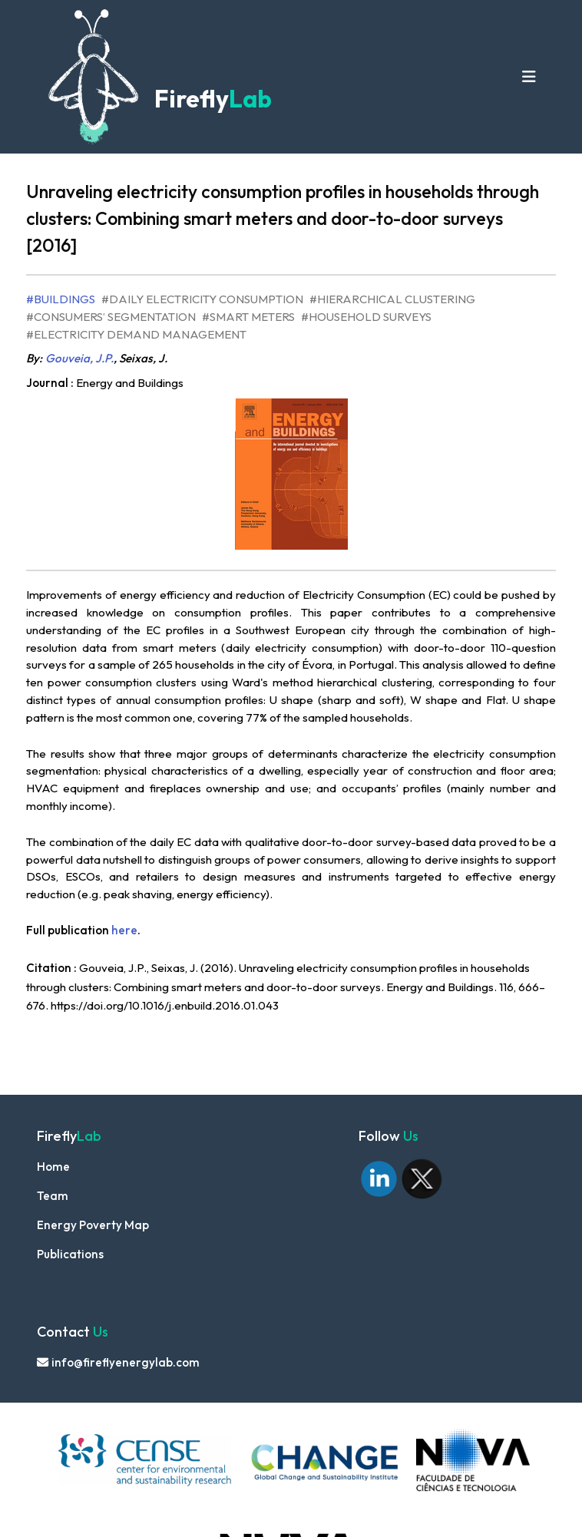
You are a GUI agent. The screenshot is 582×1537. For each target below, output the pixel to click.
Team (52, 1195)
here (124, 930)
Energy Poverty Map (93, 1225)
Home (53, 1166)
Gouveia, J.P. (79, 358)
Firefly (211, 98)
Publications (70, 1254)
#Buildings (60, 299)
